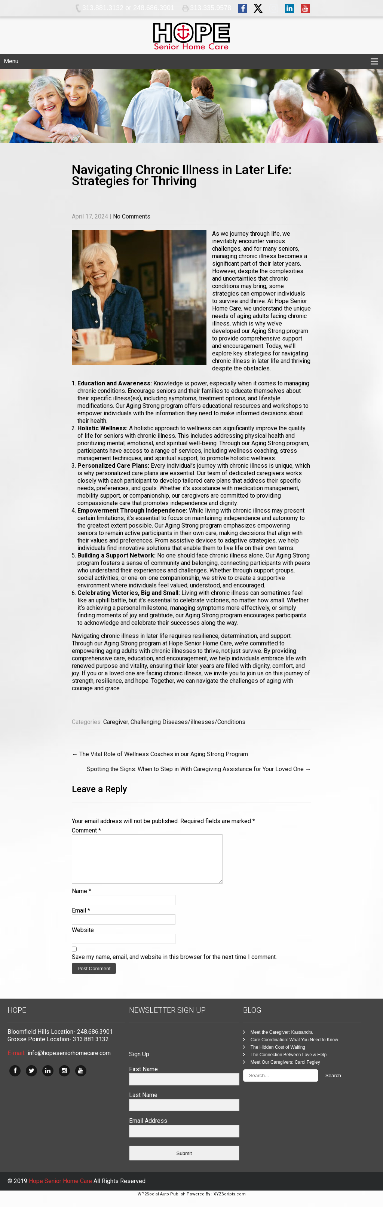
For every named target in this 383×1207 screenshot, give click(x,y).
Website (83, 938)
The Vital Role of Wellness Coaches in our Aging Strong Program (160, 754)
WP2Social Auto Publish (162, 1203)
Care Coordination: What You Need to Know (294, 1048)
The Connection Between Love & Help (289, 1063)
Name (81, 900)
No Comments (131, 216)
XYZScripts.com (230, 1203)
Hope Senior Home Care (61, 1190)
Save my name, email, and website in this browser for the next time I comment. (174, 965)
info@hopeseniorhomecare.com (69, 1062)
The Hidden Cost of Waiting (278, 1056)
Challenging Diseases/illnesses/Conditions (188, 721)
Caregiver (115, 721)
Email (81, 919)
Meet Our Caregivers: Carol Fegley (285, 1071)
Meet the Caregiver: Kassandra (282, 1041)
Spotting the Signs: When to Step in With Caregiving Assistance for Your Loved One (199, 769)
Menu (11, 61)
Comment (86, 830)
